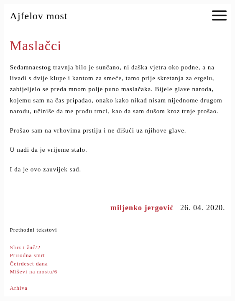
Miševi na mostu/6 (34, 271)
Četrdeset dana (29, 263)
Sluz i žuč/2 (25, 247)
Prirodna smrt (27, 255)
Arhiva (19, 288)
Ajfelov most (39, 15)
